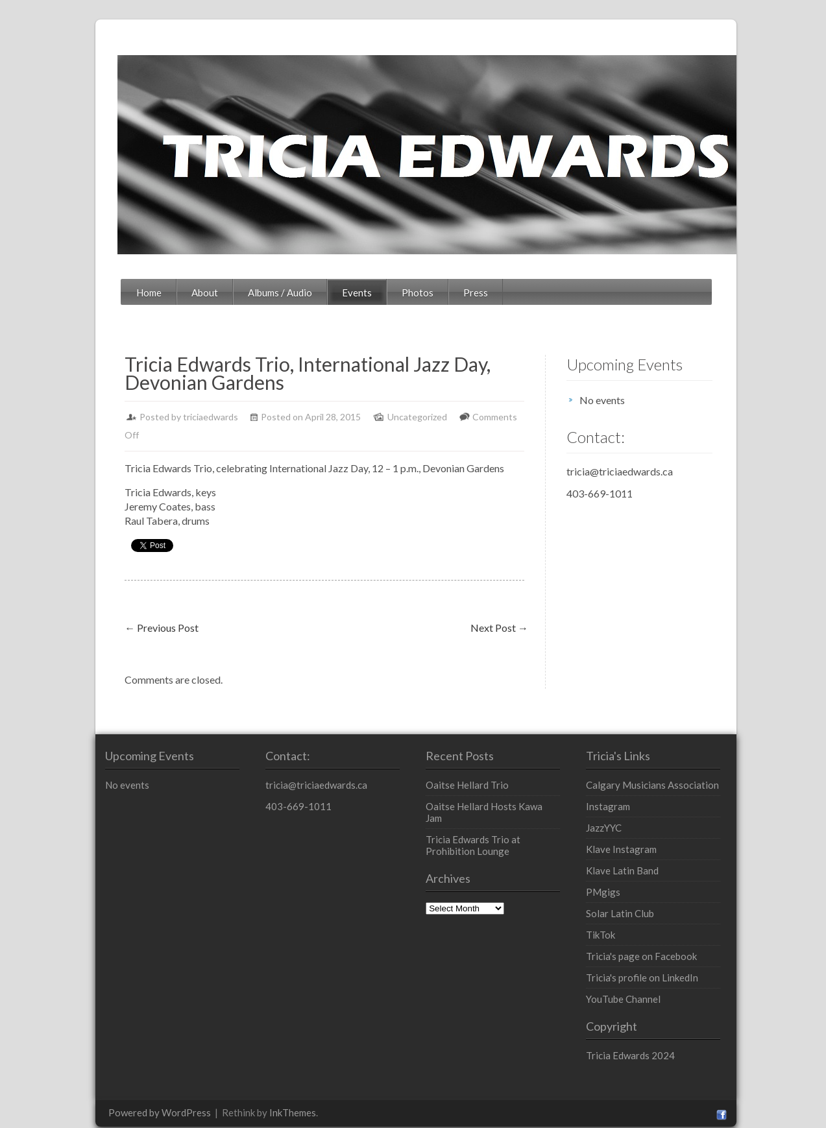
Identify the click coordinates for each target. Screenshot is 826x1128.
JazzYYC (632, 809)
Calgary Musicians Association (680, 767)
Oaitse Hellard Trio (464, 767)
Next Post (524, 609)
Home (85, 292)
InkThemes (229, 1094)
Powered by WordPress (96, 1094)
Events (293, 292)
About (141, 292)
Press (412, 292)
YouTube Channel (651, 981)
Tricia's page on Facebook (669, 938)
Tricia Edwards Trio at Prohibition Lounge (496, 815)
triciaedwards (147, 416)
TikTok (628, 916)
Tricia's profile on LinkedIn (670, 959)
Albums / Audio (216, 292)
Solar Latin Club (648, 895)
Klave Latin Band (650, 852)
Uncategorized (353, 416)
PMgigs (631, 874)
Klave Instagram (649, 831)
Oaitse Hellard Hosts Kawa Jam (490, 788)
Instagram (636, 788)
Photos (354, 292)
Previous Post (98, 609)
